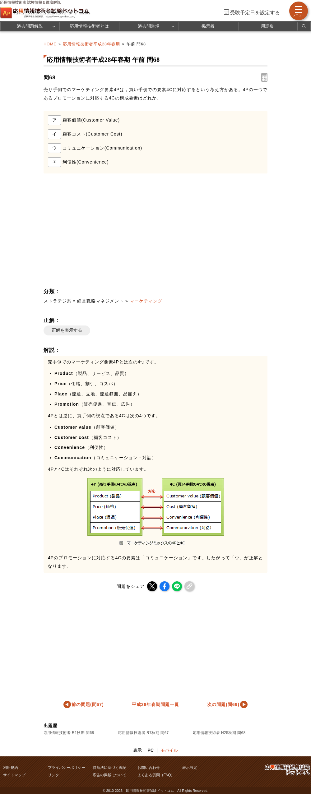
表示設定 (189, 767)
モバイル (169, 750)
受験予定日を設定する (255, 12)
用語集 (267, 26)
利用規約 (10, 767)
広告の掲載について (109, 775)
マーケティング (146, 300)
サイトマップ (14, 775)
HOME (50, 44)
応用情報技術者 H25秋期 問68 (219, 733)
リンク (53, 775)
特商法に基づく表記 (109, 767)
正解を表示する (67, 330)
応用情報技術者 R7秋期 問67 (143, 733)
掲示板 (208, 26)
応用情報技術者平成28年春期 (91, 44)
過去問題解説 (30, 26)
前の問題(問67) (88, 704)
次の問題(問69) (223, 704)
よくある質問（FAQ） (156, 775)
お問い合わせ (148, 767)
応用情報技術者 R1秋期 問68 (69, 733)
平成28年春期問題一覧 (155, 704)
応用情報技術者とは (89, 26)
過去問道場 (149, 26)
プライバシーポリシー (66, 767)
